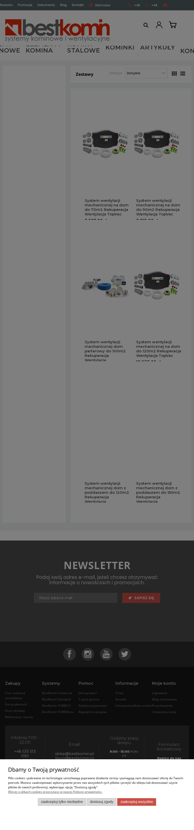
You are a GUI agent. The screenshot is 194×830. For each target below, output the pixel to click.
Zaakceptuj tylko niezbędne (62, 802)
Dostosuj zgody (101, 802)
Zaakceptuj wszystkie (136, 802)
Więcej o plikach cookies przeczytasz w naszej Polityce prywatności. (55, 792)
